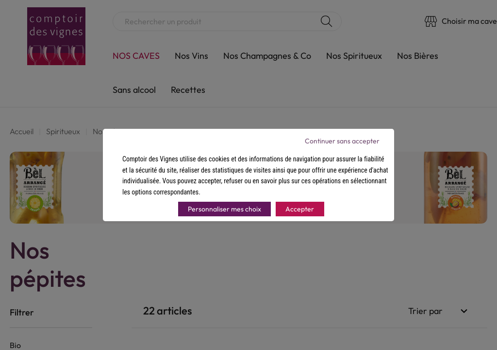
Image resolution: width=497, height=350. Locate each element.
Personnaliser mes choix (224, 209)
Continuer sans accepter (342, 141)
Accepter (299, 209)
